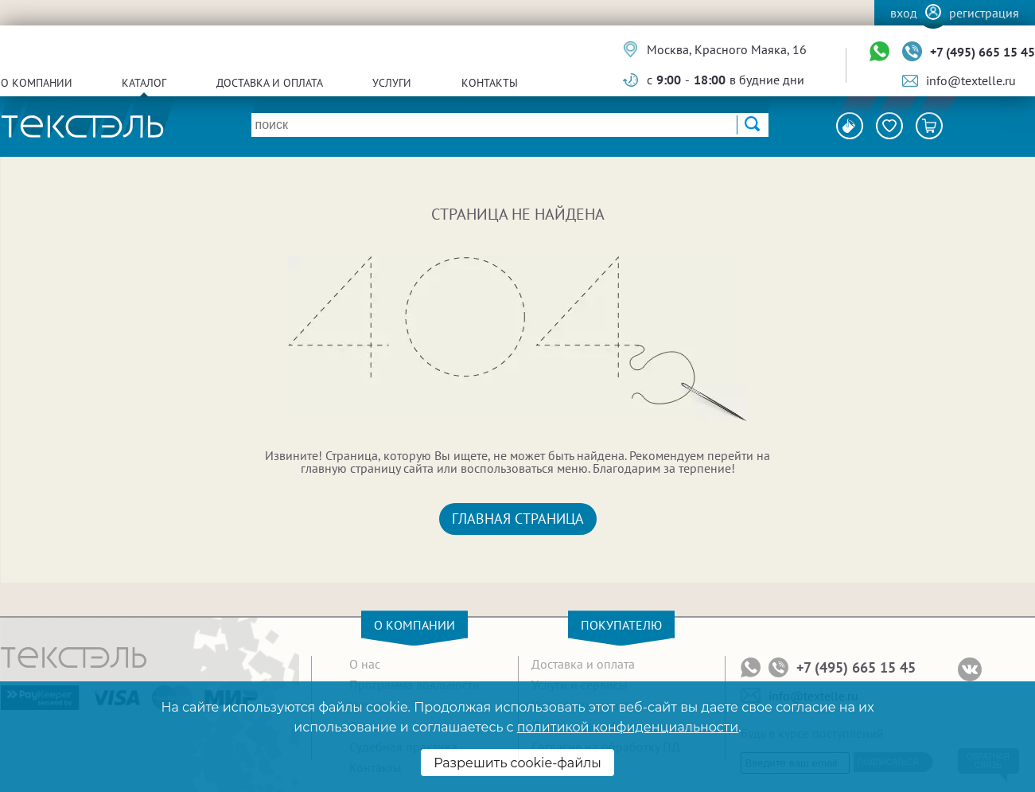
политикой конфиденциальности (627, 727)
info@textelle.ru (971, 80)
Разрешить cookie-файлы (517, 763)
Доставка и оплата (269, 83)
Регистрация (984, 12)
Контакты (489, 83)
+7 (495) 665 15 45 (982, 52)
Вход (903, 12)
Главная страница (518, 518)
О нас (364, 664)
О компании (36, 83)
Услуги (391, 83)
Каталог (144, 83)
